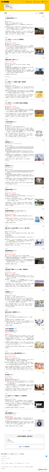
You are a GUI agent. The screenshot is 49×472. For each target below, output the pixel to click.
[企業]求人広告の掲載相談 (29, 466)
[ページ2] (26, 431)
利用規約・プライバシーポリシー (19, 466)
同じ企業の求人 (7, 76)
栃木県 (7, 463)
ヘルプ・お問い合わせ (4, 466)
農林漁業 (11, 463)
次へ (29, 430)
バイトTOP (3, 463)
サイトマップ (11, 466)
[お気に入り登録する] (43, 16)
